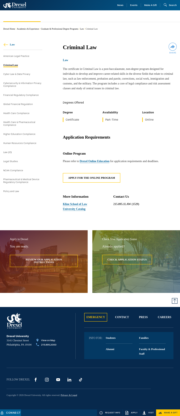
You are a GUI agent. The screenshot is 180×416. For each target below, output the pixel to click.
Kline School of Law (75, 204)
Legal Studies (10, 161)
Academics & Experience (28, 29)
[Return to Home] (14, 5)
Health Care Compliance (16, 113)
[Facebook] (36, 380)
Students (111, 337)
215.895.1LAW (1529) (126, 204)
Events (134, 5)
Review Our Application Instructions (44, 261)
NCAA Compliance (13, 170)
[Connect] (10, 413)
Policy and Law (11, 191)
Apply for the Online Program (91, 177)
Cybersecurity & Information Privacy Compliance (22, 84)
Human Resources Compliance (19, 143)
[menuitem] (25, 16)
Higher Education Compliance (19, 134)
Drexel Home (9, 29)
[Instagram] (47, 380)
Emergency (95, 317)
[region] (120, 112)
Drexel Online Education (95, 161)
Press (143, 317)
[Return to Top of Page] (175, 301)
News (120, 5)
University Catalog (74, 209)
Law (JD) (7, 152)
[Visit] (148, 412)
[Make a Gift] (168, 412)
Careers (164, 317)
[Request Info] (110, 412)
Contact (122, 317)
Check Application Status (127, 259)
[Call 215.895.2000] (46, 345)
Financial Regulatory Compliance (21, 95)
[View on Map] (46, 340)
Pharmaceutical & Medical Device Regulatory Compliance (21, 181)
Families (144, 337)
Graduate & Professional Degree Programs (59, 29)
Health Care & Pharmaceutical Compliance (19, 123)
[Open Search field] (170, 5)
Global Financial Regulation (18, 104)
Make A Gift (150, 5)
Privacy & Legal (69, 395)
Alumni (110, 349)
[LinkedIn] (69, 380)
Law (82, 29)
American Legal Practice (16, 56)
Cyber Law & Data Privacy (16, 74)
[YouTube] (58, 380)
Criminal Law (10, 65)
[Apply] (131, 412)
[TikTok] (80, 380)
